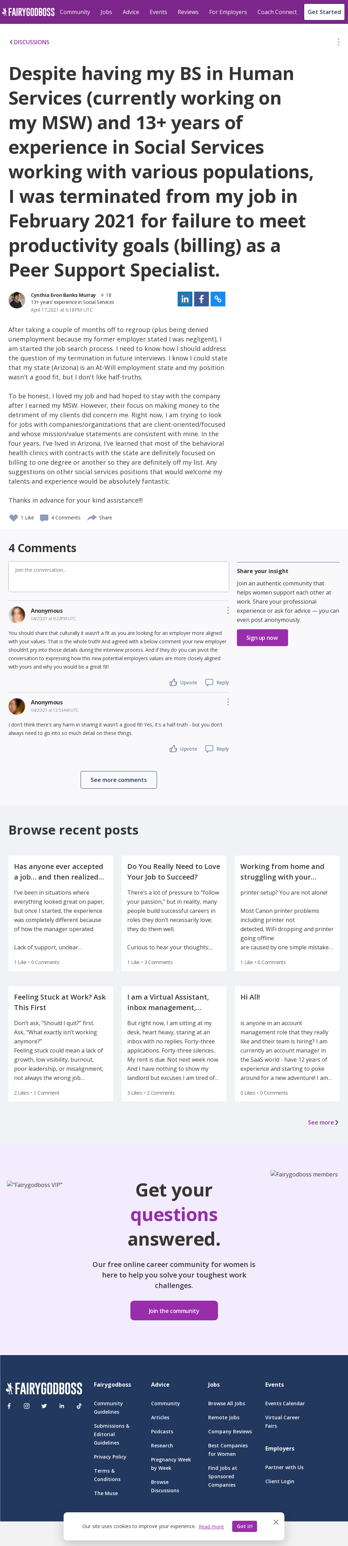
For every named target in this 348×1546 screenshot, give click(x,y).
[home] (28, 12)
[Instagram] (27, 1406)
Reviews (188, 12)
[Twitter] (44, 1406)
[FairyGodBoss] (44, 1389)
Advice (131, 12)
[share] (92, 516)
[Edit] (338, 43)
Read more (211, 1526)
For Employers (228, 12)
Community (75, 12)
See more (324, 1122)
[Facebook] (9, 1406)
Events (158, 12)
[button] (338, 43)
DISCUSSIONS (28, 42)
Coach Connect (277, 12)
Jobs (106, 12)
